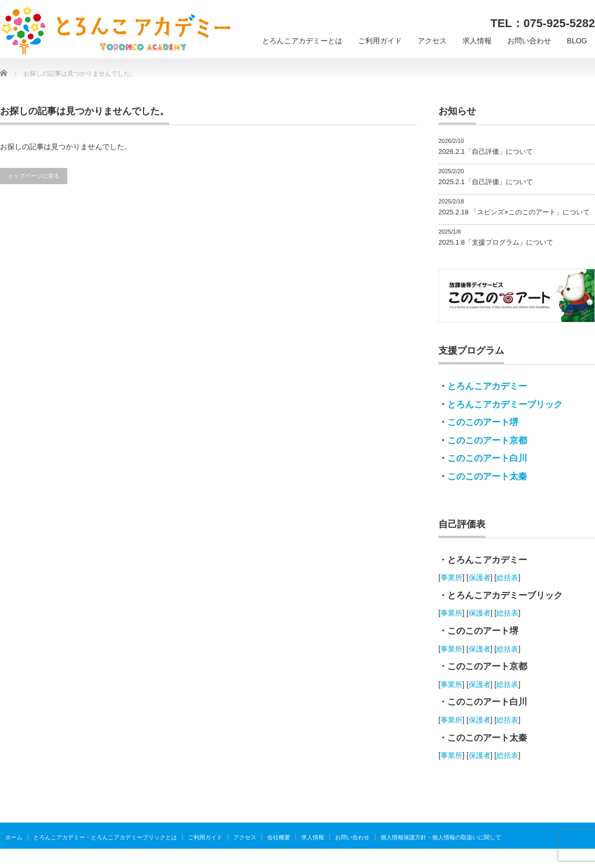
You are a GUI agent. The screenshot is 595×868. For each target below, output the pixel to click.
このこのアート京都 (487, 440)
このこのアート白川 (487, 458)
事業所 (451, 577)
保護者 (480, 577)
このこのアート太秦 (487, 476)
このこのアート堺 (482, 422)
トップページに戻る (33, 176)
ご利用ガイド (380, 41)
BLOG (577, 41)
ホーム (13, 837)
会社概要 (278, 837)
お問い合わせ (529, 41)
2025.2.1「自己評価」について (485, 182)
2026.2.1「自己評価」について (485, 151)
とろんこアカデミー (487, 386)
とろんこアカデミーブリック (505, 404)
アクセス (432, 41)
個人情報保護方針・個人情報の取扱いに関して (440, 837)
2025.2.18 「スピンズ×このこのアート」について (514, 212)
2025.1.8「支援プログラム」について (495, 242)
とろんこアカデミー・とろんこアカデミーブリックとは (105, 837)
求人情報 (477, 41)
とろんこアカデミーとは (302, 41)
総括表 (507, 577)
